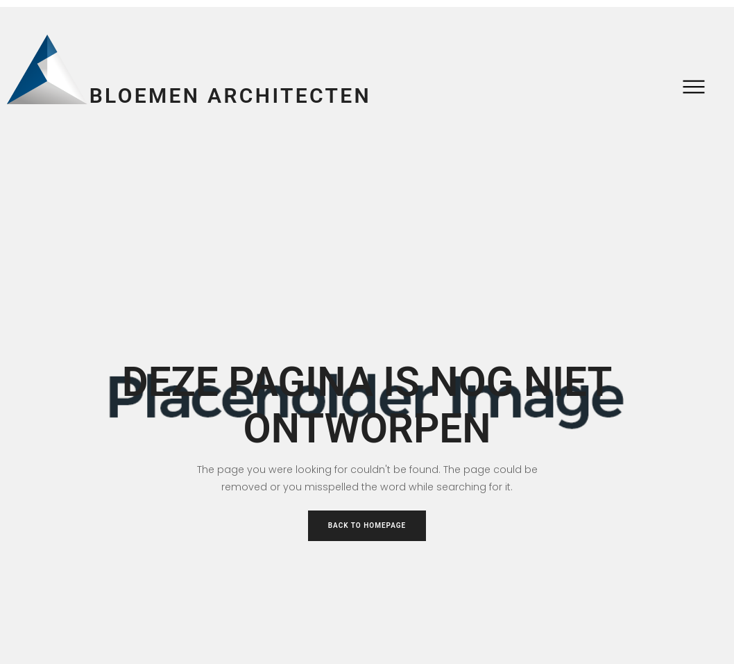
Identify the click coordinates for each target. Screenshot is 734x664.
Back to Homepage (367, 525)
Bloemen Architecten (230, 95)
